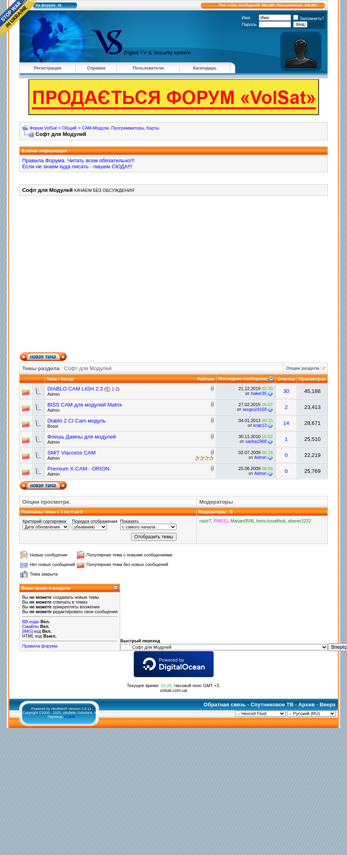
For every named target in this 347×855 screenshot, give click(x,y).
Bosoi (52, 426)
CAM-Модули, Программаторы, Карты (120, 128)
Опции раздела (302, 368)
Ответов (286, 379)
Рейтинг (205, 379)
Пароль (249, 24)
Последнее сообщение (243, 378)
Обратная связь (225, 705)
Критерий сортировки (44, 521)
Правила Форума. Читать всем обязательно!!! (78, 160)
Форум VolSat (43, 128)
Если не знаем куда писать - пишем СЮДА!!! (77, 166)
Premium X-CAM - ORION (78, 469)
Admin (53, 394)
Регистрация (47, 68)
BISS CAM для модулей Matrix (84, 405)
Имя (246, 17)
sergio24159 (254, 409)
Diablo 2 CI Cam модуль (76, 421)
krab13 (260, 425)
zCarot (69, 717)
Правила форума (39, 646)
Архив (306, 705)
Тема (51, 379)
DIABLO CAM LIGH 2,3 (75, 389)
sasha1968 (256, 441)
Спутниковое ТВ (271, 705)
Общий (69, 128)
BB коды (30, 621)
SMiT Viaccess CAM (71, 453)
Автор (67, 379)
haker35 (259, 393)
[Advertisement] (166, 277)
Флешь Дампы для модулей (81, 437)
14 (286, 423)
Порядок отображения (94, 521)
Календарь (204, 68)
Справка (96, 68)
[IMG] (27, 631)
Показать (129, 521)
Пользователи (148, 68)
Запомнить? (308, 18)
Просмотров (312, 379)
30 (286, 391)
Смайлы (30, 626)
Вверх (327, 705)
